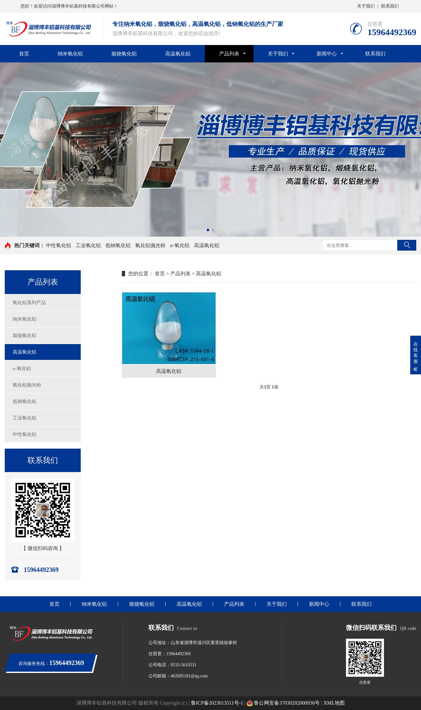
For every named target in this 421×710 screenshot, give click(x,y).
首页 (24, 53)
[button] (208, 230)
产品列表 (229, 53)
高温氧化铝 (178, 53)
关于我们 (366, 6)
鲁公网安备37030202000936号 (283, 703)
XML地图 (334, 703)
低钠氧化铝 (118, 245)
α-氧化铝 (180, 245)
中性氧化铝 (58, 245)
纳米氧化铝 (70, 53)
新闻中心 (327, 53)
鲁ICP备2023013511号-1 (217, 703)
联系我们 (390, 6)
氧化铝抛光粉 (150, 245)
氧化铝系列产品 (29, 302)
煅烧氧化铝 (124, 53)
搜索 (406, 245)
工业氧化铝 (88, 245)
